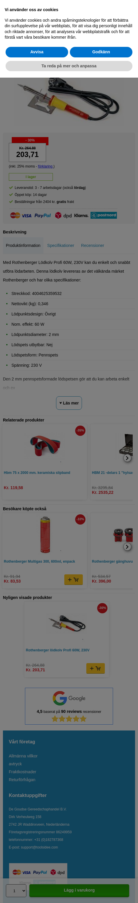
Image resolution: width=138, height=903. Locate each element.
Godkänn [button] (101, 51)
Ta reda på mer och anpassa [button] (68, 66)
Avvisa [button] (36, 51)
